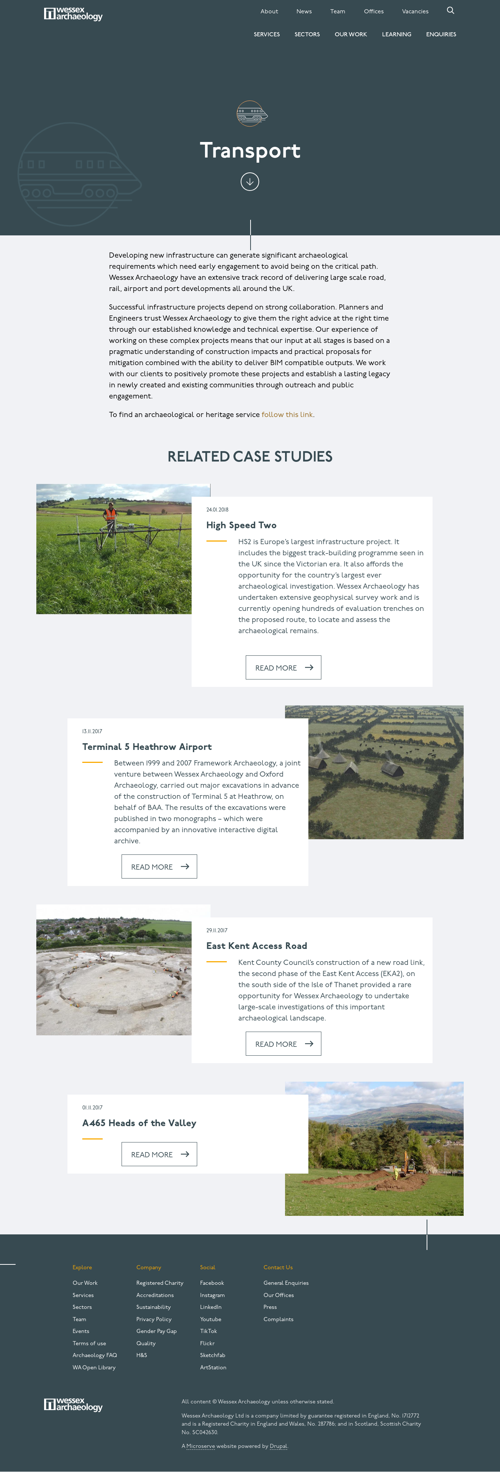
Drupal (278, 1446)
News (304, 12)
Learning (396, 35)
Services (267, 35)
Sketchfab (212, 1356)
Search (450, 10)
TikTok (208, 1331)
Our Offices (279, 1296)
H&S (141, 1356)
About (269, 12)
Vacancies (415, 12)
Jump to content (250, 181)
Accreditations (155, 1296)
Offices (374, 12)
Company (148, 1268)
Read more (276, 668)
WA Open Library (94, 1368)
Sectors (307, 35)
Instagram (212, 1296)
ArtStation (213, 1368)
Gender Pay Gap (156, 1331)
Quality (146, 1344)
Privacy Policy (154, 1320)
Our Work (351, 35)
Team (337, 12)
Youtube (210, 1320)
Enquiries (441, 35)
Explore (82, 1268)
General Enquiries (286, 1283)
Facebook (212, 1283)
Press (270, 1307)
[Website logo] (73, 14)
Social (207, 1268)
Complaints (279, 1320)
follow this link (287, 415)
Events (81, 1331)
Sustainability (153, 1307)
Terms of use (89, 1344)
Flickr (207, 1344)
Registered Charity (159, 1283)
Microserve (200, 1446)
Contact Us (278, 1268)
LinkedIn (211, 1307)
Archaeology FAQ (95, 1356)
